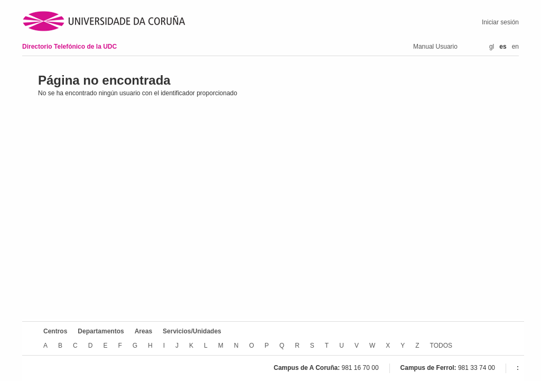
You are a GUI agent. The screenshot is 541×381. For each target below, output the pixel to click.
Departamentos (101, 331)
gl (491, 46)
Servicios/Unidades (192, 331)
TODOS (441, 345)
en (515, 46)
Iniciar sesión (500, 22)
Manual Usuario (435, 46)
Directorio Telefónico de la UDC (69, 46)
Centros (55, 331)
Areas (143, 331)
